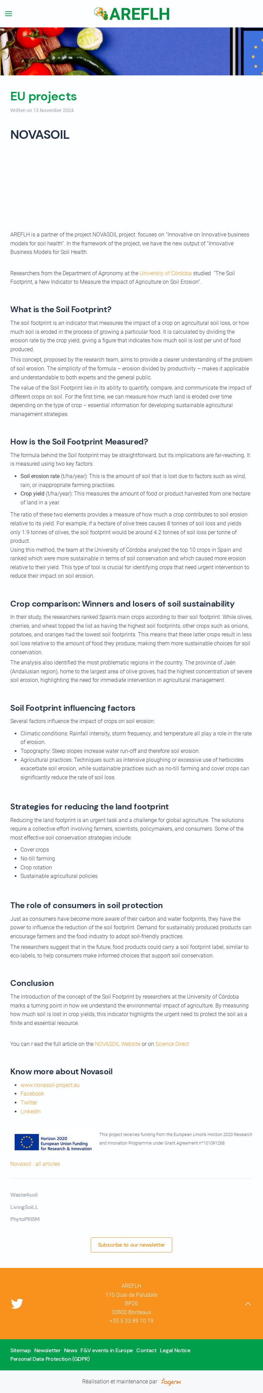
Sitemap (20, 1350)
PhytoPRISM (25, 1219)
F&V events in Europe (106, 1350)
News (70, 1350)
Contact (146, 1350)
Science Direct (172, 1044)
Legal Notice (175, 1350)
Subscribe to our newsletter (131, 1244)
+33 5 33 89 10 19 (131, 1321)
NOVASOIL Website (117, 1044)
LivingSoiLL (24, 1207)
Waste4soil (24, 1194)
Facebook (32, 1093)
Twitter (29, 1102)
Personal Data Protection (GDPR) (50, 1359)
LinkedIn (31, 1111)
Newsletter (47, 1350)
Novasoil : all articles (35, 1164)
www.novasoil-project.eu (50, 1085)
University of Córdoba (166, 273)
